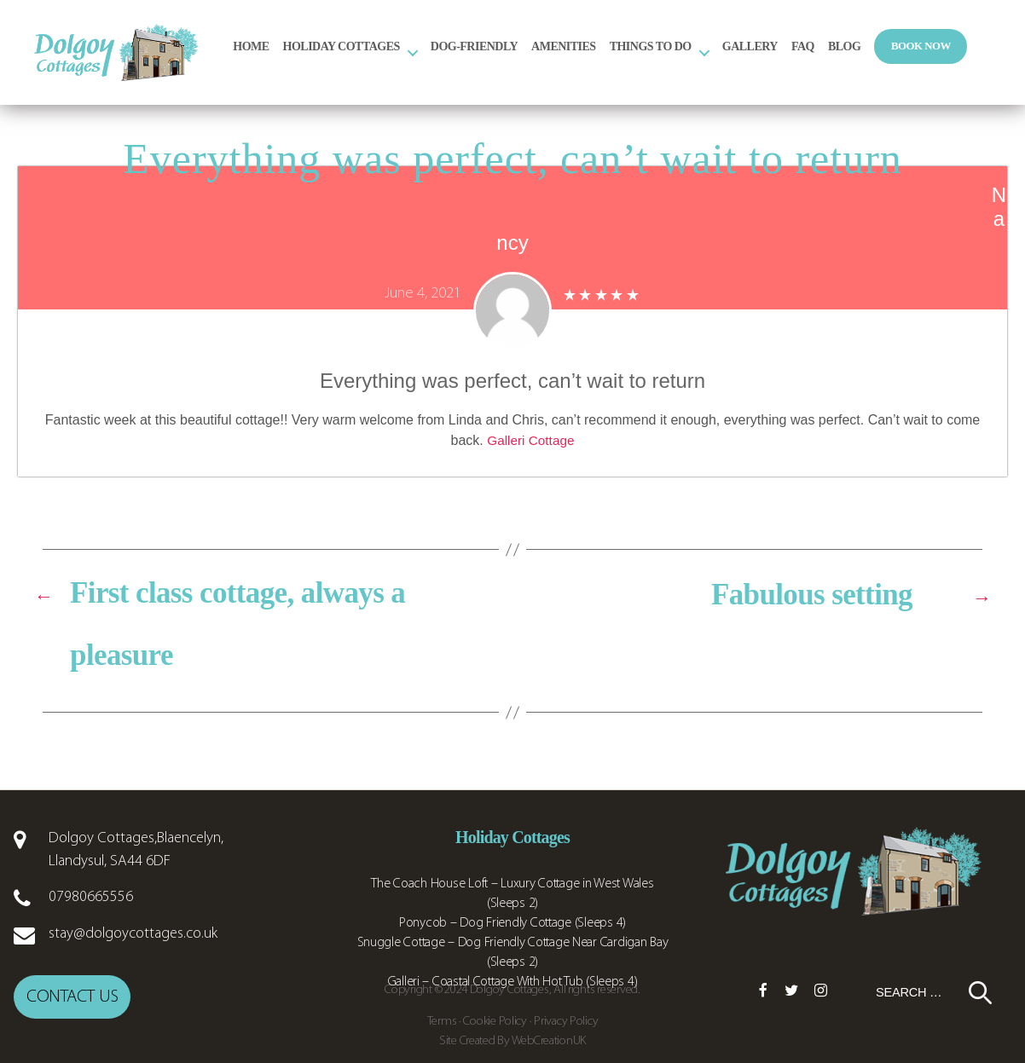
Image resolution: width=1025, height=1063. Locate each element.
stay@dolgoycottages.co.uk (133, 958)
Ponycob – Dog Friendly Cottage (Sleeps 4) (512, 947)
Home (309, 56)
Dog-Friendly (532, 56)
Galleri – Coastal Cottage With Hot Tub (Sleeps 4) (513, 1006)
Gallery (807, 56)
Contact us (72, 1019)
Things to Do (708, 56)
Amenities (621, 56)
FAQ (860, 56)
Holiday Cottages (398, 56)
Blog (902, 56)
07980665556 (91, 921)
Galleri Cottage (530, 464)
